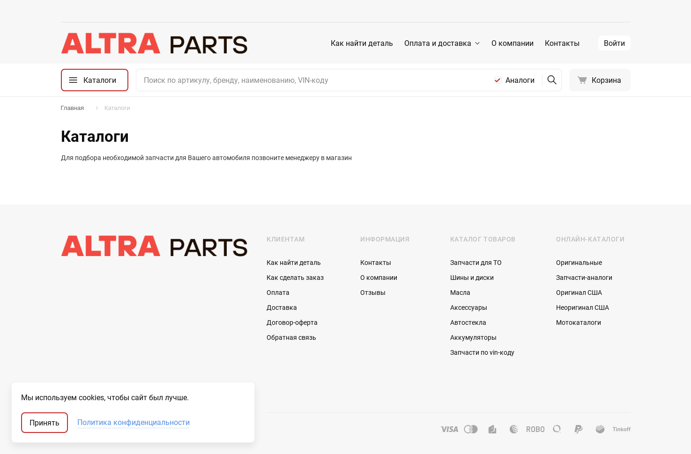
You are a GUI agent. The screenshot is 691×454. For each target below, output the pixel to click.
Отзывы (373, 292)
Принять (44, 422)
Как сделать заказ (295, 277)
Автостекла (468, 322)
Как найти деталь (362, 43)
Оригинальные (579, 262)
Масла (460, 292)
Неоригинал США (582, 307)
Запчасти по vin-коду (482, 352)
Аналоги (520, 80)
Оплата (278, 292)
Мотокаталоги (578, 322)
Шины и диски (472, 277)
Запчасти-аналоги (584, 277)
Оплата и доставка (437, 43)
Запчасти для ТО (476, 262)
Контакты (562, 43)
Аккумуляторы (473, 337)
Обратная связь (291, 337)
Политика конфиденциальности (133, 422)
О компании (512, 43)
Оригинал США (579, 292)
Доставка (282, 307)
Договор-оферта (292, 322)
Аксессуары (468, 307)
